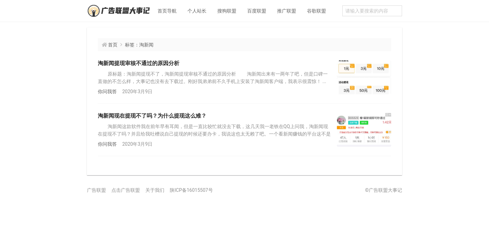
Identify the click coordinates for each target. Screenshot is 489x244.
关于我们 (154, 190)
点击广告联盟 (125, 190)
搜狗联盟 (226, 11)
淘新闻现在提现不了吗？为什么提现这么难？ (152, 116)
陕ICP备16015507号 (191, 190)
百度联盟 (256, 11)
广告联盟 (96, 190)
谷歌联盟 (316, 11)
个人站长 (196, 11)
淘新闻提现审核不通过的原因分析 (138, 63)
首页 (112, 44)
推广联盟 (286, 11)
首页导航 (167, 11)
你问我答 (107, 91)
